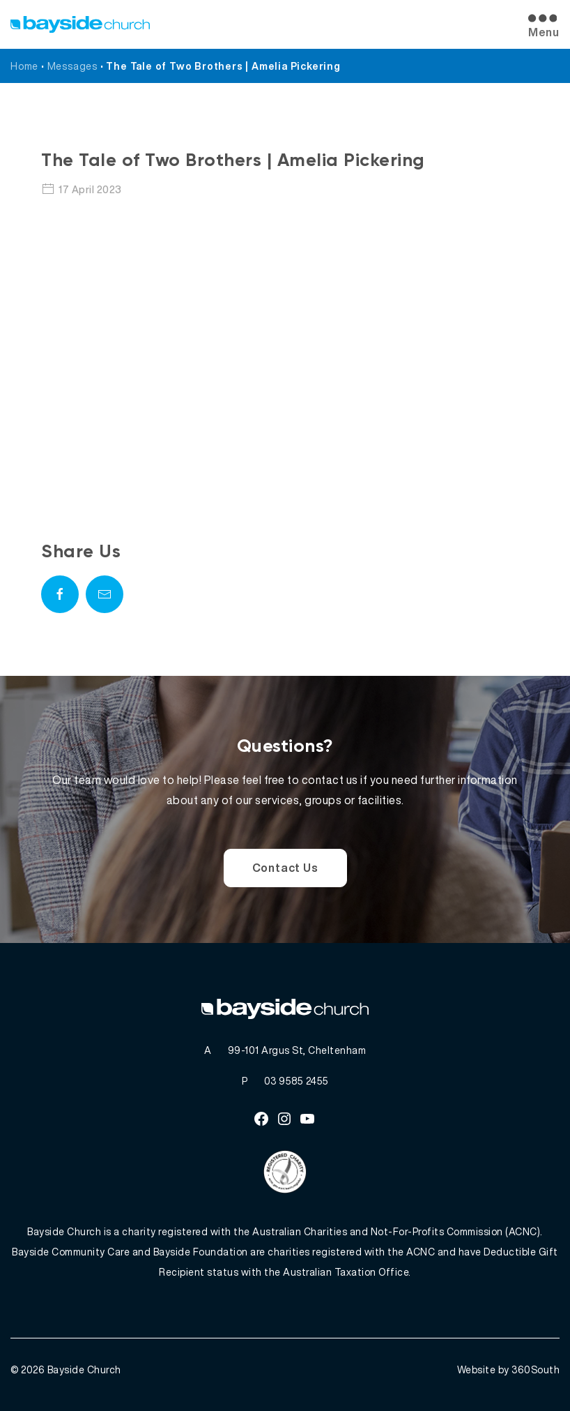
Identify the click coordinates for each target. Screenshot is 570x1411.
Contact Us (285, 867)
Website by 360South (508, 1369)
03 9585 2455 (296, 1080)
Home (24, 66)
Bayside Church (84, 1369)
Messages (72, 66)
